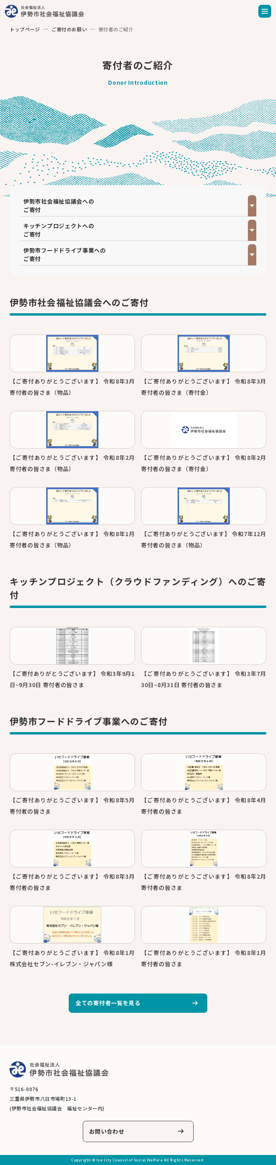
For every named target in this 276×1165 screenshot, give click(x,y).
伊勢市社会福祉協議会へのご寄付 (58, 205)
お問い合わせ (107, 1131)
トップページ (25, 29)
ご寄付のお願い (69, 29)
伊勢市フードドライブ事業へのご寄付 (64, 254)
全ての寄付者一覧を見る (108, 1003)
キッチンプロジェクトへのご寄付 (58, 230)
